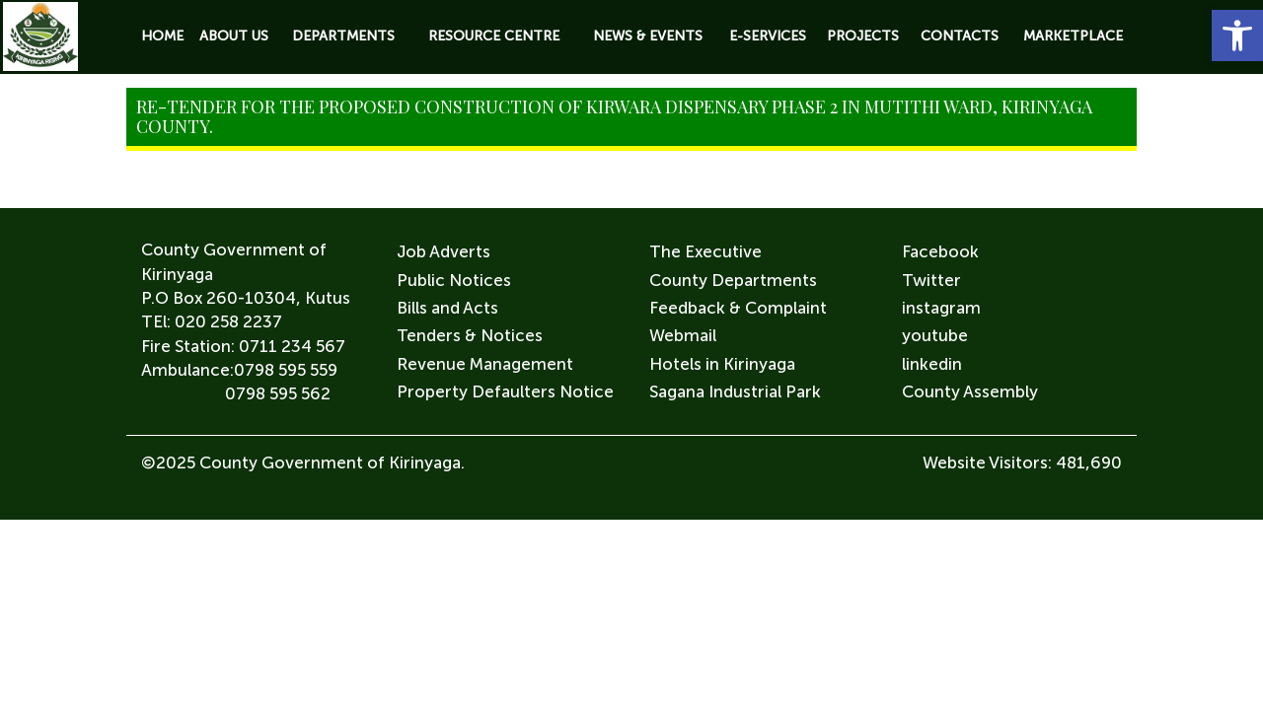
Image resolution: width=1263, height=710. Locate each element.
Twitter (931, 280)
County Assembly (970, 391)
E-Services (767, 36)
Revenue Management (485, 364)
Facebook (940, 251)
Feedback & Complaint (738, 308)
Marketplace (1073, 36)
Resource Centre (493, 36)
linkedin (932, 364)
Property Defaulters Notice (505, 391)
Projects (863, 36)
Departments (343, 36)
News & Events (648, 36)
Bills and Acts (447, 308)
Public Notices (454, 280)
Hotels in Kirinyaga (722, 364)
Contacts (960, 36)
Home (162, 36)
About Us (233, 36)
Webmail (682, 335)
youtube (935, 335)
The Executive (705, 251)
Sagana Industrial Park (735, 391)
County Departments (733, 280)
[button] (1237, 35)
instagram (941, 308)
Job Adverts (443, 251)
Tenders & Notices (470, 335)
